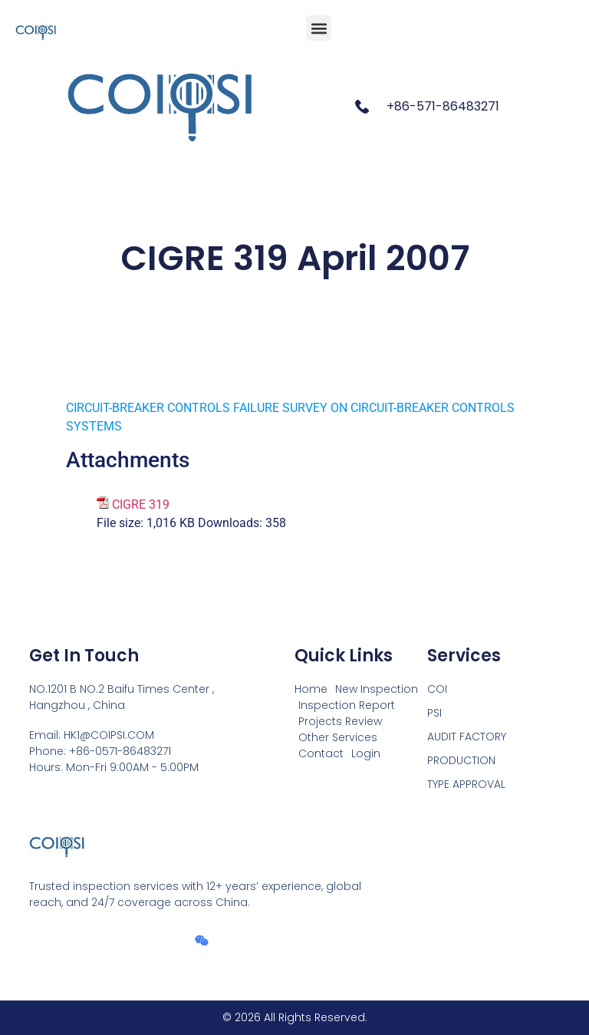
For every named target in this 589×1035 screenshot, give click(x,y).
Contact (321, 753)
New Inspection (376, 689)
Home (310, 689)
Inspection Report (346, 705)
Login (365, 753)
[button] (318, 28)
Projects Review (340, 721)
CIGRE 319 (140, 504)
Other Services (337, 737)
